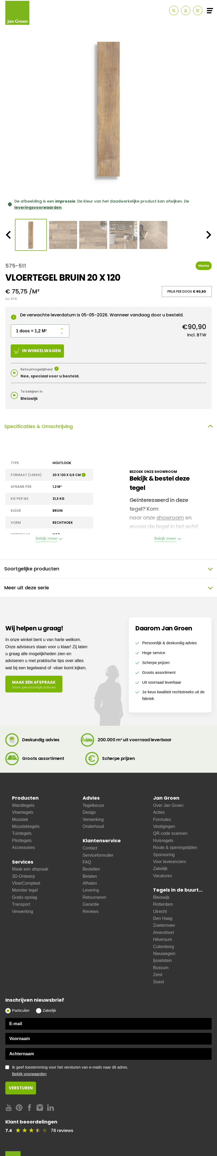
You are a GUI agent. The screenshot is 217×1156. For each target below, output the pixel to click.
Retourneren (94, 897)
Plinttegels (22, 840)
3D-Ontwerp (23, 876)
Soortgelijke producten (108, 569)
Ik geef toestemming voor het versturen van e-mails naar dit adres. (112, 1071)
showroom (170, 517)
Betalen (90, 876)
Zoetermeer (164, 925)
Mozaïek (20, 819)
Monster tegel (25, 890)
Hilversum (162, 939)
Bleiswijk (161, 897)
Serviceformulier (98, 855)
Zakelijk (160, 868)
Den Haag (162, 918)
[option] (108, 109)
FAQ (87, 862)
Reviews (91, 911)
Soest (158, 982)
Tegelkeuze (93, 805)
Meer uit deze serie (108, 588)
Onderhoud (93, 826)
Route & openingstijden (175, 847)
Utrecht (160, 911)
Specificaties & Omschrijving (108, 426)
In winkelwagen (37, 351)
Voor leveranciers (169, 861)
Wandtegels (23, 805)
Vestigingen (164, 826)
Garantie (91, 904)
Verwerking (22, 911)
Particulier (21, 1010)
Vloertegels (22, 812)
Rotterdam (163, 904)
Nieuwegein (164, 953)
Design (89, 812)
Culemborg (163, 946)
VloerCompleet (26, 883)
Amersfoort (163, 932)
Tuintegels (21, 833)
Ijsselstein (162, 960)
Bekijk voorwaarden (29, 1074)
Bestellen (91, 869)
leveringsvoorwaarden (38, 207)
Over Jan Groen (168, 805)
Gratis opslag (24, 897)
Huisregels (163, 840)
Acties (159, 812)
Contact (90, 848)
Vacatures (162, 875)
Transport (21, 904)
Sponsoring (164, 854)
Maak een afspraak (30, 869)
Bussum (160, 967)
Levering (91, 890)
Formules (162, 819)
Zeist (157, 974)
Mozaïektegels (25, 826)
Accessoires (23, 847)
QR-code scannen (170, 833)
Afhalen (90, 883)
